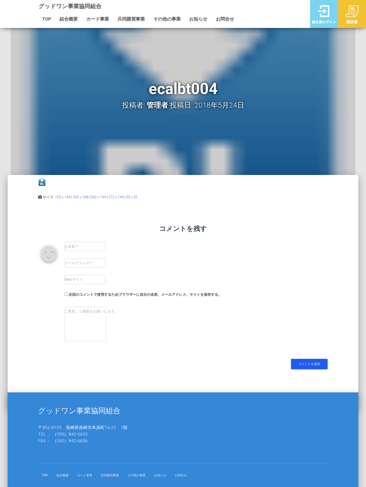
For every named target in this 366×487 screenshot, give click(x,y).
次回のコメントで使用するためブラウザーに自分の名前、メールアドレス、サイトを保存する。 (145, 294)
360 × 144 (98, 197)
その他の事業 (167, 19)
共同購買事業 (131, 19)
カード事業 (97, 19)
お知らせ (198, 19)
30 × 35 (132, 197)
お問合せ (225, 19)
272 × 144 (116, 197)
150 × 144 (62, 197)
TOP (46, 19)
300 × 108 (80, 197)
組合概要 (68, 19)
